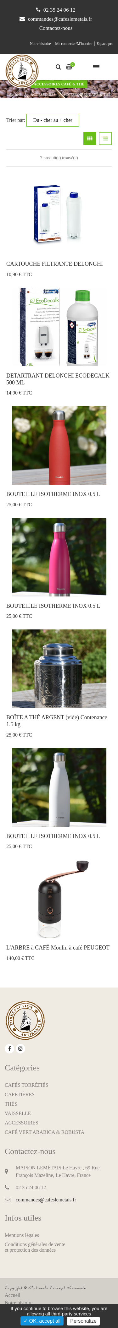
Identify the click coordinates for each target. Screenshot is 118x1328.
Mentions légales (22, 1235)
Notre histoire (40, 43)
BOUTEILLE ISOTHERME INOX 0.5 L (53, 494)
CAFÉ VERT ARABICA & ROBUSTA (44, 1132)
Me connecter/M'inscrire (73, 43)
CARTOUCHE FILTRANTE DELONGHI (54, 264)
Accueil (15, 94)
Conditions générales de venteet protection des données (35, 1247)
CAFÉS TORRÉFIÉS (26, 1085)
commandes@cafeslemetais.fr (60, 19)
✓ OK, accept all (42, 1321)
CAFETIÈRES (20, 1094)
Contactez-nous (56, 28)
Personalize (83, 1321)
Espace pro (105, 43)
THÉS (11, 1104)
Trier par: (42, 120)
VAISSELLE (18, 1113)
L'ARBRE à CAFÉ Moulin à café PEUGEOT (58, 947)
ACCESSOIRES (43, 94)
